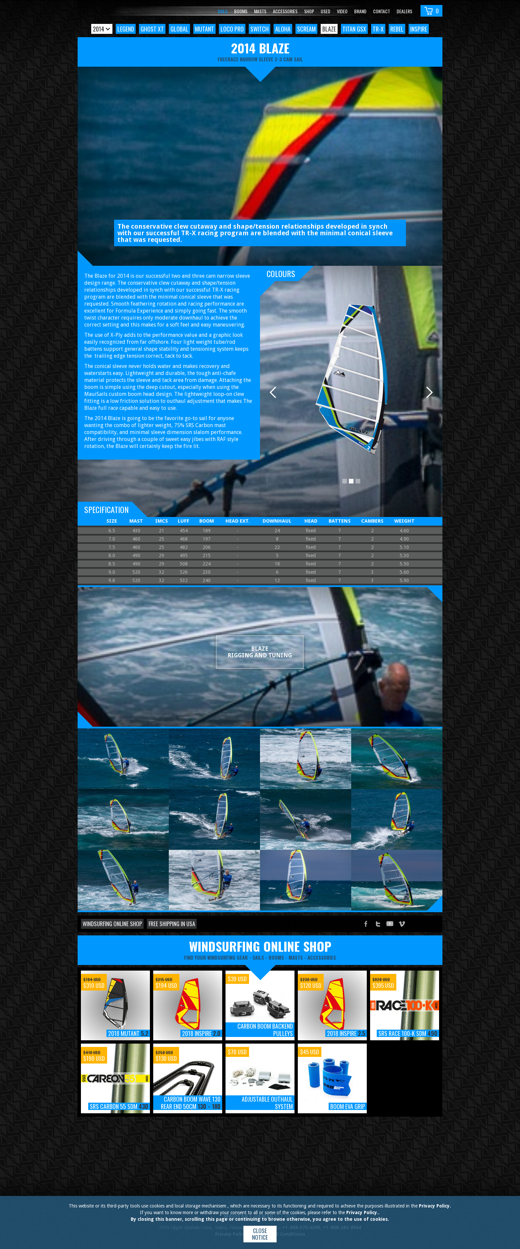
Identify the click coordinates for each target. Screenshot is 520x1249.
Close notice (260, 1233)
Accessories (285, 11)
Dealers (404, 11)
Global (179, 29)
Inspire (418, 29)
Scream (306, 29)
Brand (360, 11)
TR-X (378, 29)
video (342, 11)
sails (258, 957)
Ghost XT (152, 29)
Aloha (283, 29)
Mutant (204, 29)
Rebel (397, 29)
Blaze (329, 29)
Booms (240, 11)
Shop (309, 11)
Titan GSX (354, 29)
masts (296, 957)
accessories (321, 957)
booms (276, 957)
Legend (125, 29)
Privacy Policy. (435, 1206)
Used (325, 11)
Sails (223, 11)
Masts (260, 11)
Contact (381, 11)
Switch (259, 29)
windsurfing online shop (260, 946)
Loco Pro (232, 29)
